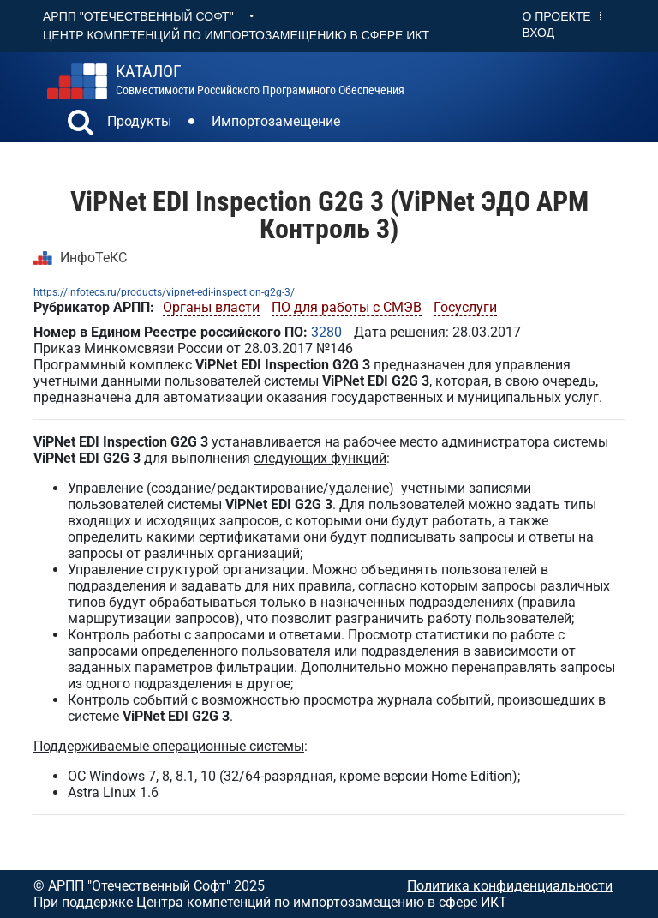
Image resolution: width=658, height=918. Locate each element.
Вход (539, 32)
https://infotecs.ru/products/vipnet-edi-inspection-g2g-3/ (164, 292)
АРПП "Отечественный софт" (138, 16)
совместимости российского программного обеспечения (260, 80)
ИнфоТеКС (93, 257)
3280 (326, 332)
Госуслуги (465, 307)
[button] (80, 124)
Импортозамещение (276, 121)
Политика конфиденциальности (510, 886)
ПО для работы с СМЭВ (347, 307)
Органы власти (211, 307)
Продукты (139, 121)
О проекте (557, 16)
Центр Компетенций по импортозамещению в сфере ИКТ (236, 35)
